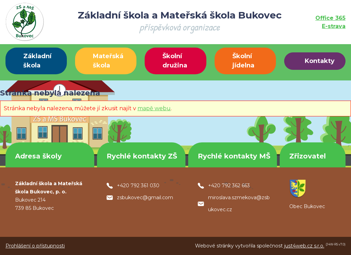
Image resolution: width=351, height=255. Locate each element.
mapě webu (154, 108)
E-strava (334, 26)
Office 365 (330, 18)
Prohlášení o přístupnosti (35, 246)
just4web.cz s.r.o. (304, 246)
